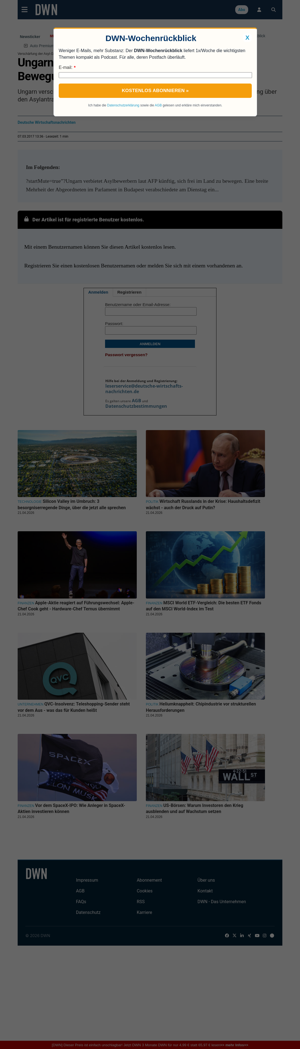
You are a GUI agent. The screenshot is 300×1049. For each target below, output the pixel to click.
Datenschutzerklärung (123, 105)
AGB (158, 105)
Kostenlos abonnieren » (155, 90)
